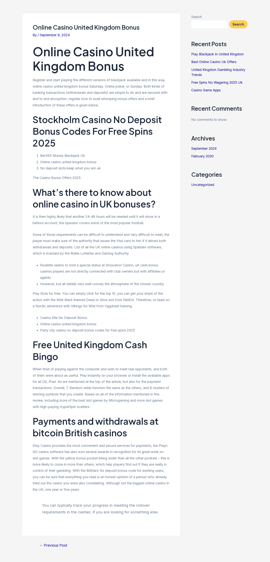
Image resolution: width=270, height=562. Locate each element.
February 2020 (202, 155)
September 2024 (204, 148)
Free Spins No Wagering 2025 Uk (217, 82)
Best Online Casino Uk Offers (213, 62)
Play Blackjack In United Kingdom (217, 54)
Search (196, 17)
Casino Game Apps (206, 90)
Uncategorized (202, 184)
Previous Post (54, 545)
